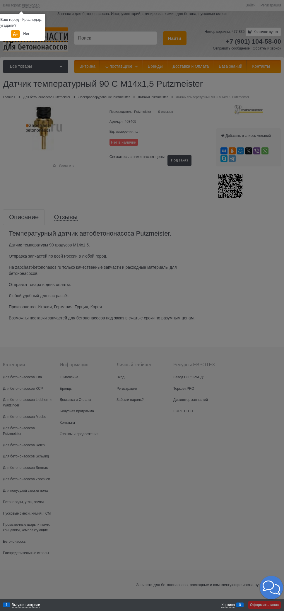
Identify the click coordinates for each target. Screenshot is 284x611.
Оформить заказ (264, 605)
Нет (26, 34)
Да (15, 34)
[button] (271, 587)
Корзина (228, 605)
